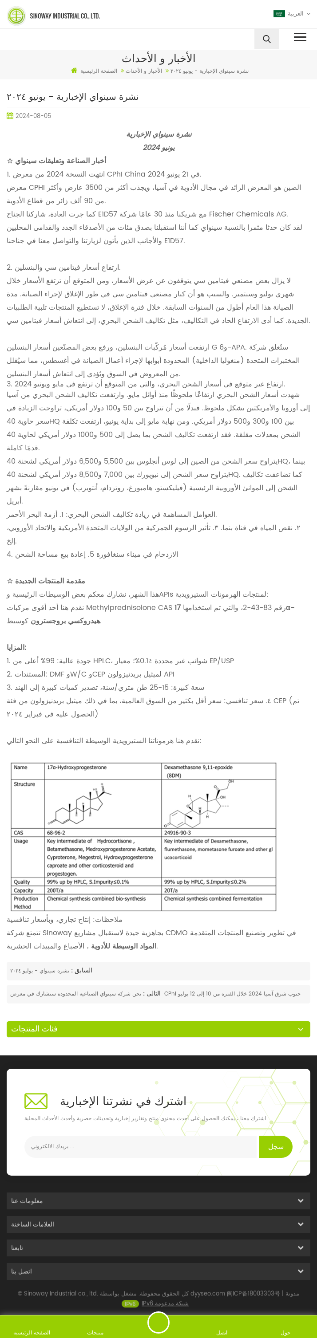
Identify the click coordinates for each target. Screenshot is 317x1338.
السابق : (80, 970)
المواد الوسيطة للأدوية (122, 946)
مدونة (292, 1298)
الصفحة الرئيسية (94, 71)
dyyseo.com (207, 1298)
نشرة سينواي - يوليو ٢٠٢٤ (39, 971)
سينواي (210, 227)
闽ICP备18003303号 (253, 1298)
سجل (276, 1147)
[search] (266, 39)
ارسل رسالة (158, 1322)
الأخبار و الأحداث (144, 71)
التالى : (151, 993)
